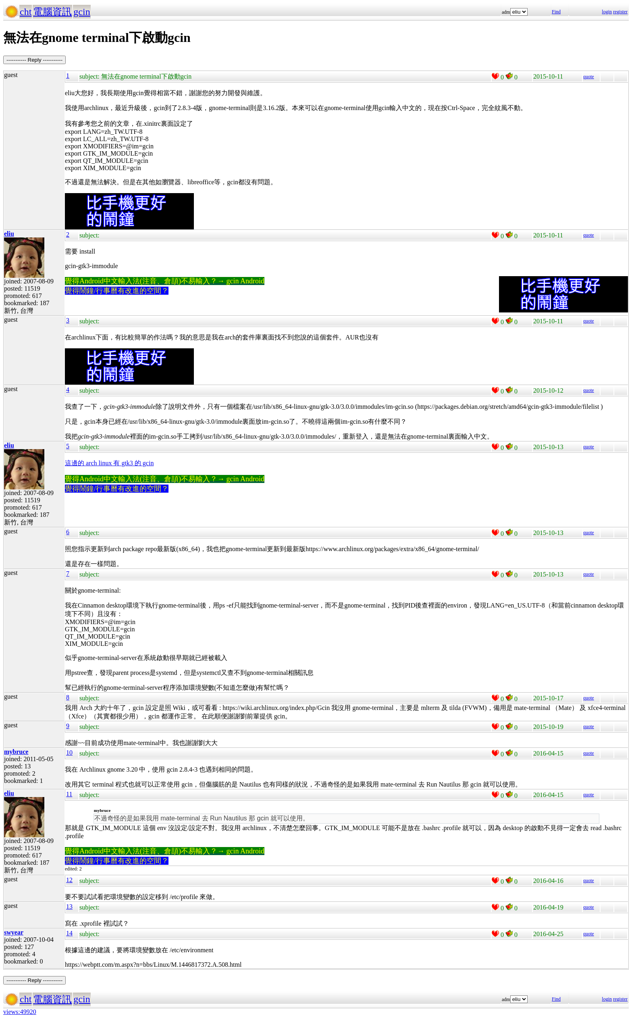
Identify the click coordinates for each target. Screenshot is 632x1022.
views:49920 (19, 1011)
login (607, 12)
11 (69, 794)
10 (69, 752)
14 (69, 933)
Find (556, 12)
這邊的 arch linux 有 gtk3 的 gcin (109, 463)
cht (25, 11)
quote (588, 76)
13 (69, 906)
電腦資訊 (52, 11)
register (620, 12)
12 (69, 879)
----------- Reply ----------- (34, 60)
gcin (81, 11)
